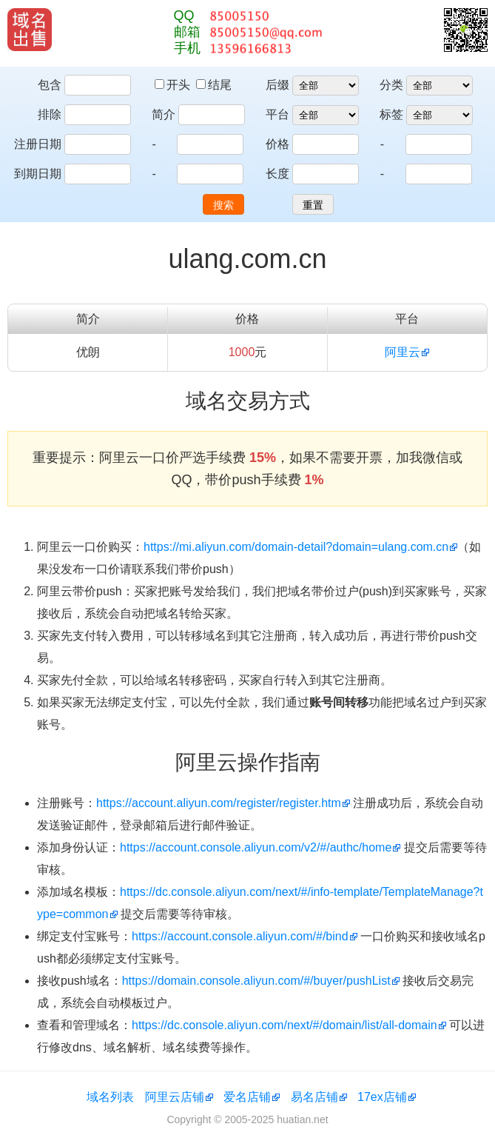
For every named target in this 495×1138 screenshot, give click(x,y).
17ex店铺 (382, 1097)
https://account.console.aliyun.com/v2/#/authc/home (255, 847)
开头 (174, 84)
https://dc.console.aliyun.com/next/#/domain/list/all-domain (284, 1025)
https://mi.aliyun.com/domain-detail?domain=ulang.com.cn (296, 546)
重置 (313, 205)
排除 (49, 114)
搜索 (223, 205)
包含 (49, 84)
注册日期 (37, 144)
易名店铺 (314, 1097)
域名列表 (110, 1097)
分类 (391, 84)
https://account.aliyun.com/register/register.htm (218, 803)
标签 (391, 114)
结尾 (214, 84)
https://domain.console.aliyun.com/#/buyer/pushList (256, 980)
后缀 (277, 84)
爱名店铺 (247, 1097)
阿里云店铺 (174, 1097)
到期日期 (37, 173)
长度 (277, 173)
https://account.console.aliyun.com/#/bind (240, 936)
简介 (163, 114)
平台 (277, 114)
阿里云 (402, 352)
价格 (277, 144)
